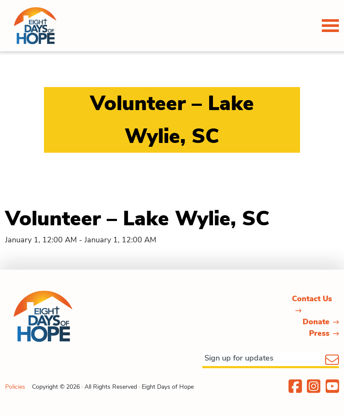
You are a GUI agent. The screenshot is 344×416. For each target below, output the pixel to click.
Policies (15, 387)
